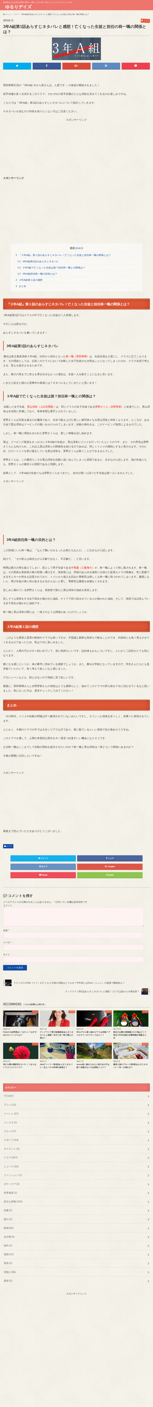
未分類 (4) (9, 1229)
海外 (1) (7, 1237)
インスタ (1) (10, 1120)
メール (7, 942)
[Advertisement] (76, 143)
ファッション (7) (12, 1170)
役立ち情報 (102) (12, 1196)
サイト (6, 954)
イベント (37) (10, 1112)
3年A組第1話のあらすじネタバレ (38, 260)
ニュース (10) (10, 1162)
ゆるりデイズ (19, 6)
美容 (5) (7, 1254)
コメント (7, 905)
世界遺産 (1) (10, 1187)
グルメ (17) (9, 1129)
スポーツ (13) (10, 1137)
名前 (6, 930)
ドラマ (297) (10, 1154)
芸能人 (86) (9, 1262)
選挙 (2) (7, 1271)
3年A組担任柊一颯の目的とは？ (37, 273)
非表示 (79, 247)
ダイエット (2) (11, 1145)
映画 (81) (8, 1221)
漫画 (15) (8, 1246)
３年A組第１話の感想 (29, 279)
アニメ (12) (9, 1104)
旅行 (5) (7, 1212)
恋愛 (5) (7, 1204)
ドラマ (9, 846)
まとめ (21, 286)
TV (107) (8, 1095)
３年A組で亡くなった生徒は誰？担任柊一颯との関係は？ (51, 267)
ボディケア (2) (11, 1179)
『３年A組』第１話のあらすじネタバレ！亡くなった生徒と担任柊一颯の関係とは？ (63, 254)
